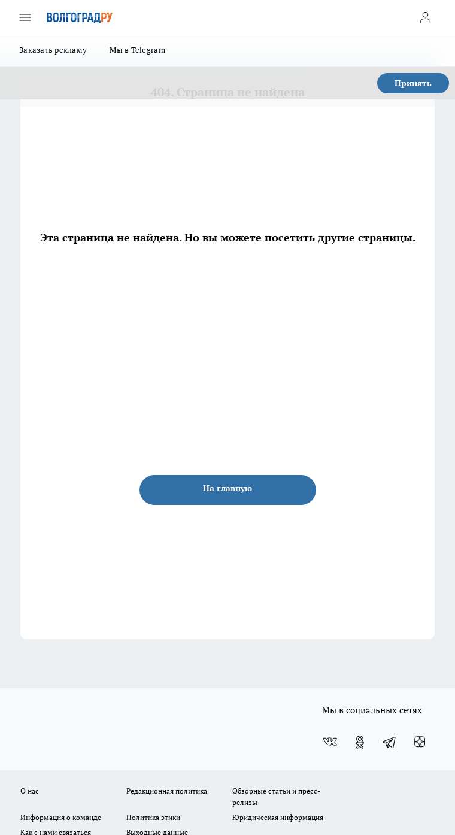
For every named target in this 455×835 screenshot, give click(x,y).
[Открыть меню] (25, 17)
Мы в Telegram (137, 49)
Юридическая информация (277, 817)
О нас (29, 790)
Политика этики (153, 817)
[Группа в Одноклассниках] (360, 742)
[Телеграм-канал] (390, 742)
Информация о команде (60, 817)
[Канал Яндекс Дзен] (420, 742)
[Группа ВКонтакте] (330, 742)
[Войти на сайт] (425, 17)
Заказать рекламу (53, 49)
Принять (413, 83)
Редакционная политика (166, 790)
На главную (227, 488)
